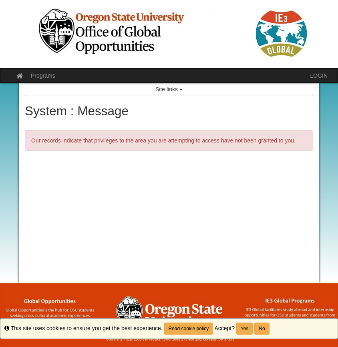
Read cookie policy (189, 328)
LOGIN (319, 75)
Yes (245, 328)
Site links (169, 89)
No (262, 328)
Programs (43, 75)
